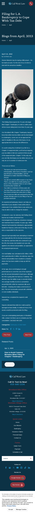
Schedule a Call (17, 452)
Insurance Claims (17, 431)
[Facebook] (6, 468)
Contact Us (17, 438)
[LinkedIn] (29, 468)
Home (17, 422)
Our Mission (17, 425)
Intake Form (17, 446)
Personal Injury (17, 435)
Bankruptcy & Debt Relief (18, 325)
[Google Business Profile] (10, 468)
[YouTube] (17, 468)
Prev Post (7, 335)
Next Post (28, 335)
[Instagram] (21, 468)
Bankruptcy (17, 428)
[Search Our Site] (31, 458)
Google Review (17, 478)
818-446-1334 (17, 384)
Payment (17, 449)
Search (5, 458)
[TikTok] (25, 468)
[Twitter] (14, 468)
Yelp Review (17, 485)
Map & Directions (17, 401)
